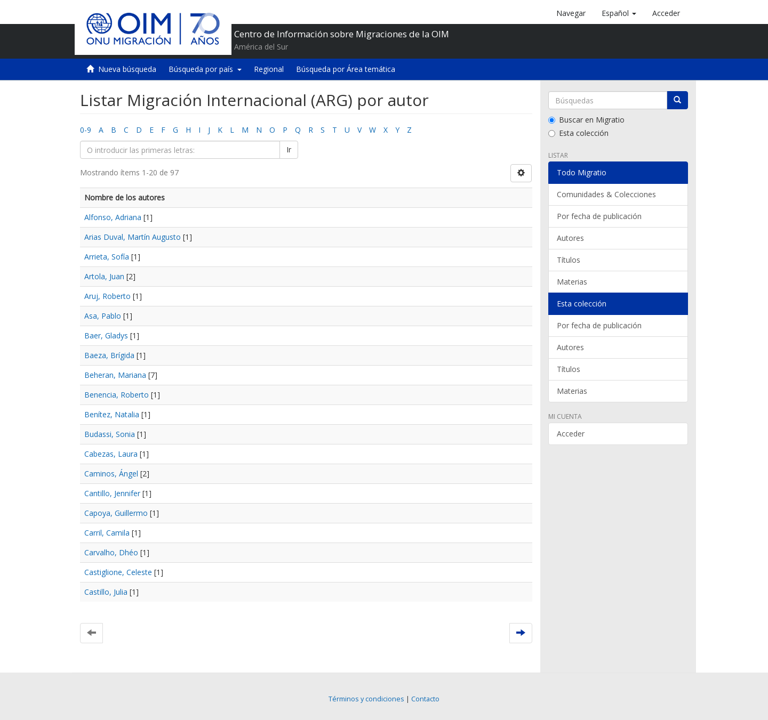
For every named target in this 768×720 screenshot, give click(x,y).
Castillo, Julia (105, 592)
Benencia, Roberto (116, 395)
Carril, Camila (107, 533)
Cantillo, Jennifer (112, 493)
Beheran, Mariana (115, 375)
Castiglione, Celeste (118, 572)
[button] (619, 13)
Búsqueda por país (205, 69)
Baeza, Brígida (109, 355)
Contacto (425, 698)
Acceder (571, 433)
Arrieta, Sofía (106, 257)
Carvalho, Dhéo (111, 552)
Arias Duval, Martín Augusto (132, 237)
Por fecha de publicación (599, 216)
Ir (288, 149)
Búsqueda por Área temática (345, 69)
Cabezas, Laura (111, 454)
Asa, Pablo (102, 316)
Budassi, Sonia (109, 434)
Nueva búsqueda (127, 69)
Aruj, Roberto (107, 296)
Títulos (568, 260)
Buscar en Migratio (586, 120)
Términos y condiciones (366, 698)
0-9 (85, 130)
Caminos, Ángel (111, 473)
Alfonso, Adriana (112, 217)
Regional (269, 69)
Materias (572, 282)
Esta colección (578, 133)
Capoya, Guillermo (116, 513)
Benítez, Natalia (111, 414)
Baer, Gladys (106, 335)
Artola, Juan (104, 276)
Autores (570, 238)
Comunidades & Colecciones (606, 194)
